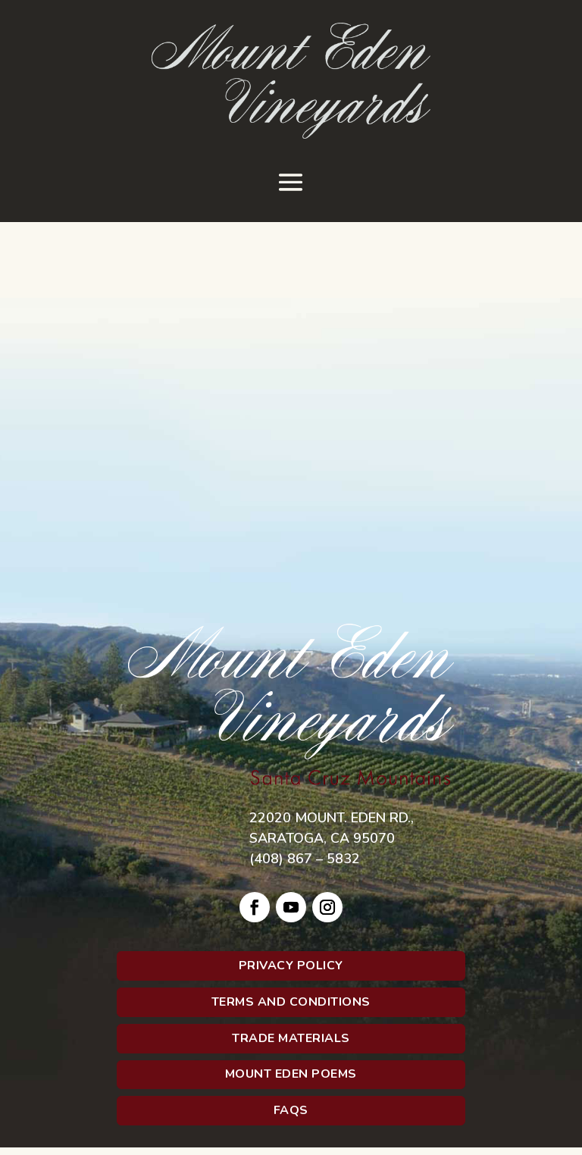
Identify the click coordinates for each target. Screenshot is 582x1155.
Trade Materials (291, 1038)
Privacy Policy (291, 965)
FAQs (291, 1110)
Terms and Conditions (291, 1002)
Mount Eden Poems (291, 1074)
